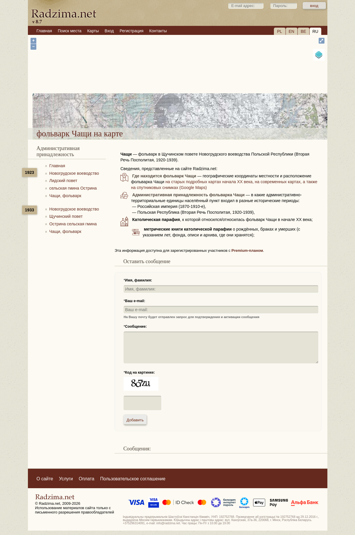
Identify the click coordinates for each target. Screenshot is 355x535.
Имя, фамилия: (138, 280)
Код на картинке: (140, 372)
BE (303, 31)
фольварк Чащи (199, 113)
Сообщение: (136, 326)
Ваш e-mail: (135, 301)
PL (279, 31)
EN (291, 31)
